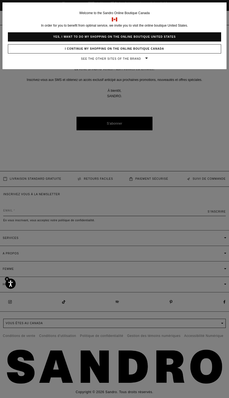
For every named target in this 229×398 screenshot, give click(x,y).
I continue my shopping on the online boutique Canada (114, 48)
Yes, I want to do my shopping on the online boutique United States (114, 36)
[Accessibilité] (10, 284)
